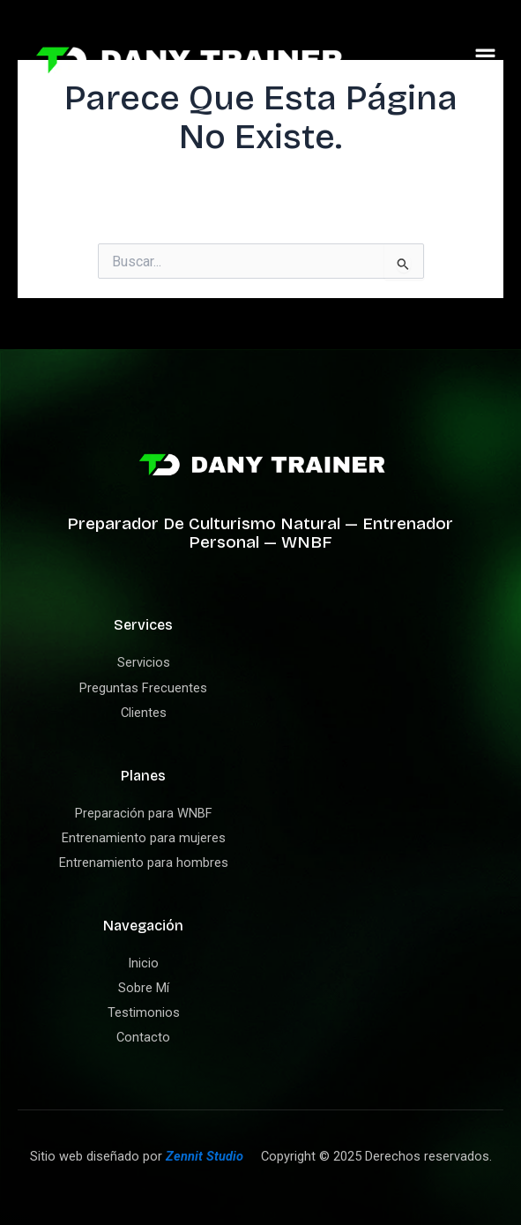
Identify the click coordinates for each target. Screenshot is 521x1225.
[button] (485, 60)
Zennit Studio (204, 1156)
